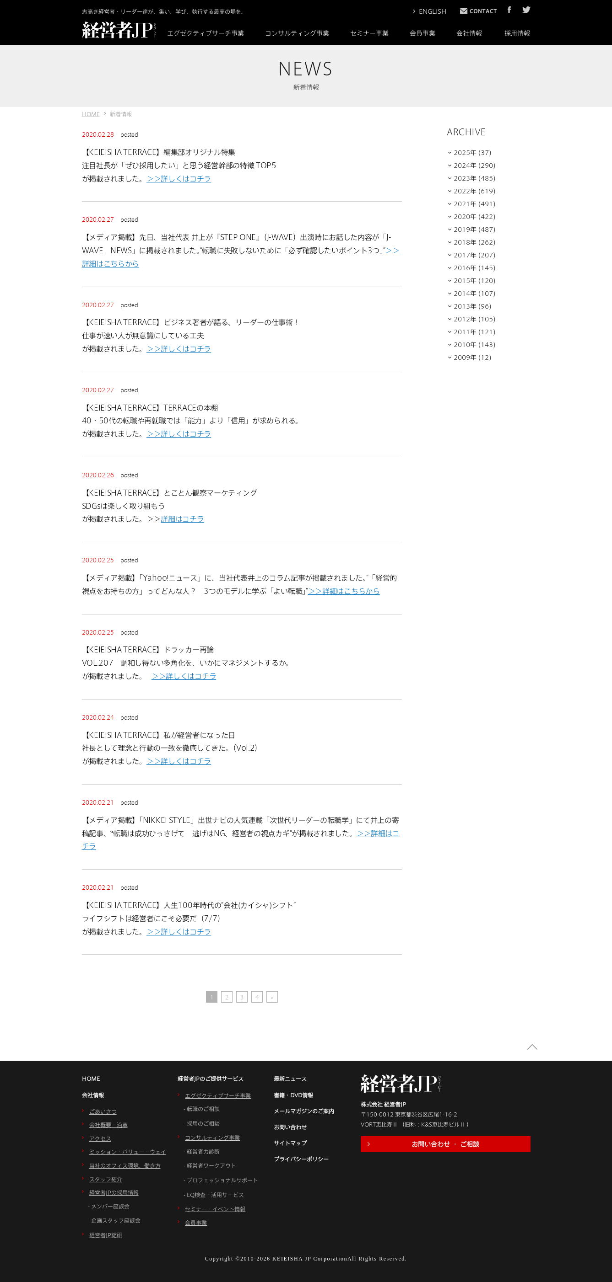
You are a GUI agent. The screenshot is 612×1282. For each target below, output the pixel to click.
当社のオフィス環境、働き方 (125, 1165)
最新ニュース (290, 1078)
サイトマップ (290, 1143)
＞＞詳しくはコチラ (178, 178)
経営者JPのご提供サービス (211, 1078)
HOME (91, 114)
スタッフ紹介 (105, 1179)
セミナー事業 (369, 33)
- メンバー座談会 (109, 1206)
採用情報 (517, 33)
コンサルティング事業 (297, 33)
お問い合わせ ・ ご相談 (445, 1144)
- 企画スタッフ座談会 (114, 1220)
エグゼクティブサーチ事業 (205, 33)
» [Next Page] (272, 997)
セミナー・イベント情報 (215, 1209)
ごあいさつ (103, 1111)
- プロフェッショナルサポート (221, 1180)
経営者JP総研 (105, 1235)
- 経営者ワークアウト (210, 1165)
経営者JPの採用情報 (114, 1192)
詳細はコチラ (182, 518)
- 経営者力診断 (202, 1151)
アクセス (100, 1138)
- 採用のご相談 (202, 1123)
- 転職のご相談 (202, 1108)
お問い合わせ (290, 1127)
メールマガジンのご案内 (304, 1111)
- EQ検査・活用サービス (214, 1194)
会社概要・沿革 (108, 1124)
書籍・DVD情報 (293, 1095)
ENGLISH (432, 11)
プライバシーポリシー (301, 1159)
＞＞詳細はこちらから (344, 591)
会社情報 (469, 33)
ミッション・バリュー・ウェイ (127, 1151)
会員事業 (422, 33)
